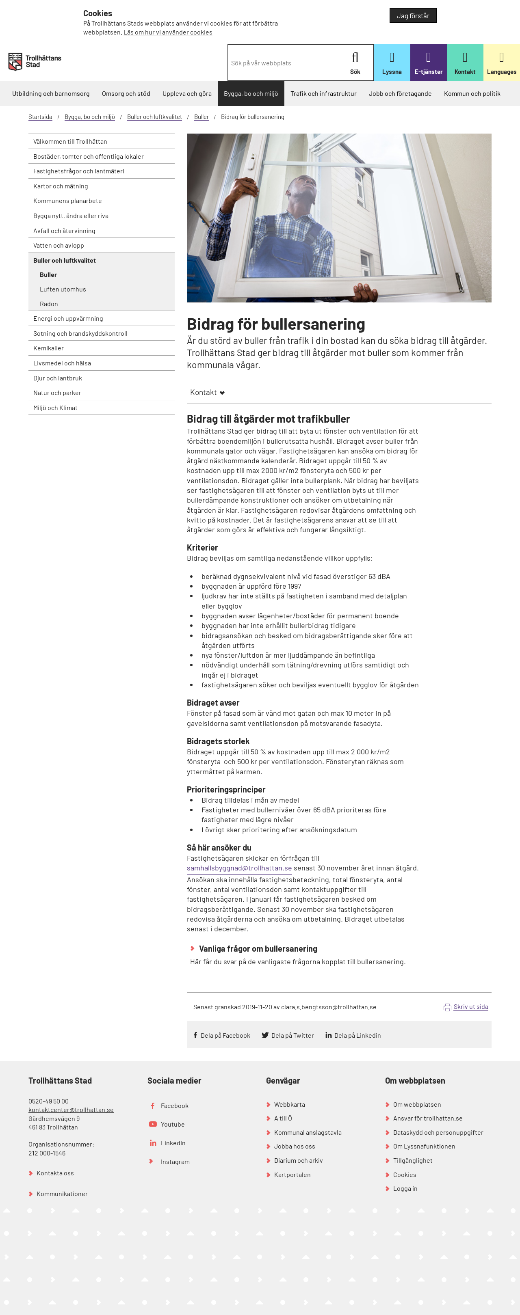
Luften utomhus (63, 289)
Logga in (405, 1188)
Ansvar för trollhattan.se (428, 1118)
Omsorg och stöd (126, 93)
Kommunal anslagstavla (308, 1132)
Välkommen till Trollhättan (70, 141)
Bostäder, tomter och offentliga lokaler (88, 156)
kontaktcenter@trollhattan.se (71, 1109)
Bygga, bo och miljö (251, 93)
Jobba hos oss (294, 1146)
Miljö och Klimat (55, 407)
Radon (49, 303)
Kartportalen (292, 1174)
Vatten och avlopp (58, 245)
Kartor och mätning (60, 186)
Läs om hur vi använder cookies (168, 32)
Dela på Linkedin (357, 1035)
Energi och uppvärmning (68, 318)
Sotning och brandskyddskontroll (80, 333)
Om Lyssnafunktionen (424, 1146)
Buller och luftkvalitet (154, 116)
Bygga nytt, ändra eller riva (70, 215)
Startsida (40, 116)
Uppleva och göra (187, 93)
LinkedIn (173, 1143)
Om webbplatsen (417, 1104)
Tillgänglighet (413, 1160)
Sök (355, 63)
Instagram (175, 1161)
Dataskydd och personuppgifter (438, 1132)
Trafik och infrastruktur (323, 93)
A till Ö (283, 1118)
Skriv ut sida (471, 1006)
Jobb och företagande (400, 93)
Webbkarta (289, 1104)
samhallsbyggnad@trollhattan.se (239, 867)
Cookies (404, 1174)
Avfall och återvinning (64, 230)
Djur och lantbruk (57, 378)
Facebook (174, 1105)
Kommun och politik (472, 93)
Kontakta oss (55, 1173)
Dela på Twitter (292, 1035)
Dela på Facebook (225, 1035)
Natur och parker (57, 392)
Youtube (173, 1124)
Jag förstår (413, 15)
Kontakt (203, 392)
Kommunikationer (62, 1193)
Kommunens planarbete (67, 200)
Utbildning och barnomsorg (51, 93)
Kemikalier (48, 348)
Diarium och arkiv (298, 1160)
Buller (201, 116)
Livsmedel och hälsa (62, 363)
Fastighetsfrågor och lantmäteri (78, 171)
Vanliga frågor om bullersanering (257, 948)
